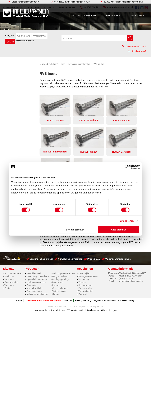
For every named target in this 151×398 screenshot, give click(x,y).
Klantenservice (11, 251)
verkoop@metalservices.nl (57, 86)
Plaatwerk (82, 262)
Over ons (68, 269)
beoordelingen (110, 279)
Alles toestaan (118, 229)
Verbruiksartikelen (35, 256)
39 (102, 279)
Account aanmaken (84, 15)
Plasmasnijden (85, 256)
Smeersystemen (34, 259)
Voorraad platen (85, 259)
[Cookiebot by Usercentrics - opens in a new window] (127, 166)
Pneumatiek (32, 253)
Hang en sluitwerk (60, 245)
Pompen (56, 253)
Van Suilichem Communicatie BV (68, 275)
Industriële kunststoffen (37, 262)
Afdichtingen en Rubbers (63, 242)
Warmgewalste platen (88, 245)
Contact (8, 256)
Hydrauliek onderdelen (37, 248)
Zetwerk (82, 251)
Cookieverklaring (126, 269)
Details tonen (127, 220)
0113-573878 (101, 86)
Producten (113, 15)
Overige (56, 262)
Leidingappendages (61, 248)
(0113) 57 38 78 (126, 247)
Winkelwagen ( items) (134, 46)
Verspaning (83, 248)
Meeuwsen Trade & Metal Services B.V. (44, 269)
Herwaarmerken (85, 253)
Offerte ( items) (137, 51)
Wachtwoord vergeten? (24, 41)
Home (62, 64)
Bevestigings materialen (79, 64)
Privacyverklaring (83, 269)
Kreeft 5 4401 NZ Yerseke (130, 244)
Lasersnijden (84, 242)
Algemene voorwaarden (105, 269)
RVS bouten (98, 64)
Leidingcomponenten (36, 251)
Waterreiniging (59, 259)
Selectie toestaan (75, 229)
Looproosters (58, 251)
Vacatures (137, 15)
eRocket (100, 275)
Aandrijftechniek (34, 242)
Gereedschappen (60, 256)
